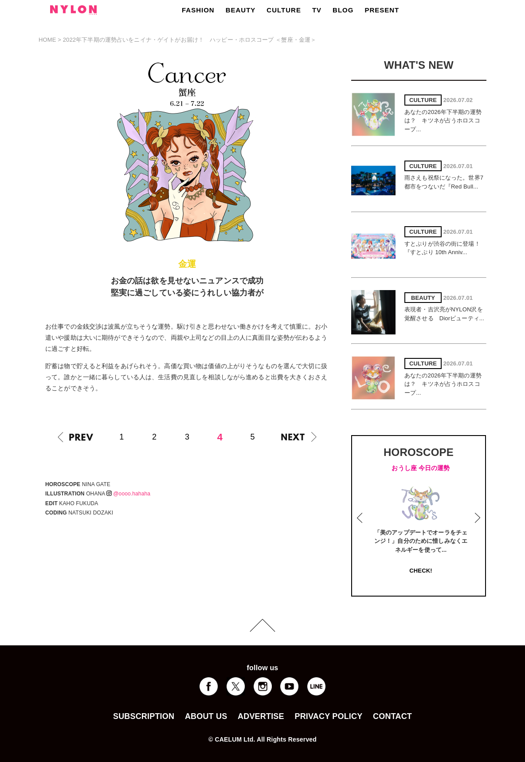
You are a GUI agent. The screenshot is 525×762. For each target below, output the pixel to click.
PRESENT (381, 10)
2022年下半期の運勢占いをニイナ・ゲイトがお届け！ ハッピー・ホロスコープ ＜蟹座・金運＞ (190, 39)
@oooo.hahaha (128, 494)
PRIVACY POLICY (328, 716)
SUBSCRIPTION (143, 716)
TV (316, 10)
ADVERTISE (261, 716)
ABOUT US (206, 716)
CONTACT (392, 716)
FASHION (198, 10)
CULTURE (283, 10)
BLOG (343, 10)
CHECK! (420, 570)
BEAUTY (241, 10)
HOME (47, 39)
